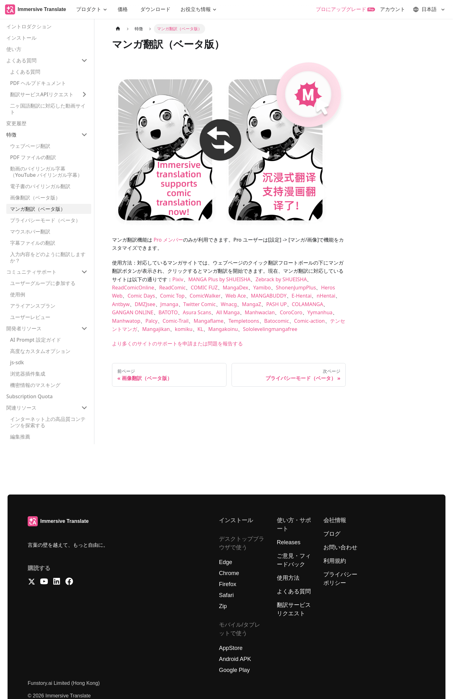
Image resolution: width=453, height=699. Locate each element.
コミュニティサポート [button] (31, 271)
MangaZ (251, 304)
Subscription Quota (29, 396)
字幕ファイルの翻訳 (32, 242)
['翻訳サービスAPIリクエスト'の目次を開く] (84, 94)
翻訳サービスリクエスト (294, 609)
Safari (226, 595)
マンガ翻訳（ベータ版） (37, 208)
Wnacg (229, 304)
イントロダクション (29, 26)
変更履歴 (16, 123)
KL (200, 329)
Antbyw (121, 304)
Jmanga (169, 304)
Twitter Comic (199, 304)
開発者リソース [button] (24, 328)
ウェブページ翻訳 (30, 146)
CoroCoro (291, 312)
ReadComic (172, 287)
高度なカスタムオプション (40, 351)
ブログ (331, 534)
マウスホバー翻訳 (30, 231)
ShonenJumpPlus (296, 287)
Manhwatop (126, 320)
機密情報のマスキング (35, 385)
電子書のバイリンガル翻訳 (40, 186)
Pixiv (177, 279)
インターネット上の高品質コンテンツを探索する (48, 422)
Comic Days (141, 295)
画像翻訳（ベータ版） (35, 197)
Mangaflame (208, 320)
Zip (223, 606)
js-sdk (17, 362)
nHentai (325, 295)
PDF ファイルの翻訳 (33, 157)
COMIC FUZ (204, 287)
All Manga (228, 312)
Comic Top (172, 295)
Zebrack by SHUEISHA (281, 279)
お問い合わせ (340, 547)
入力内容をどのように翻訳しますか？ (48, 257)
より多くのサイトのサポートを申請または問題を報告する (177, 343)
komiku (184, 329)
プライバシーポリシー (340, 578)
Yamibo (262, 287)
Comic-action (309, 320)
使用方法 (288, 578)
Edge (225, 562)
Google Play (234, 670)
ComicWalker (205, 295)
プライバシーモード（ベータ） (45, 220)
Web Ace (236, 295)
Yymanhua (320, 312)
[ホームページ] (118, 29)
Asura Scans (197, 312)
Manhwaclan (260, 312)
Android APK (235, 659)
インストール (21, 37)
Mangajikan (156, 329)
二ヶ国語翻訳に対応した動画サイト (48, 108)
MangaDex (235, 287)
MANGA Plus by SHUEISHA (219, 279)
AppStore (231, 648)
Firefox (227, 584)
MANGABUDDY (269, 295)
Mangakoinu (223, 329)
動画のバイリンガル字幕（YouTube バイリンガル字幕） (46, 171)
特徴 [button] (11, 134)
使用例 (17, 294)
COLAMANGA (307, 304)
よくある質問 (25, 71)
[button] (92, 9)
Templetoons (243, 320)
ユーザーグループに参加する (43, 283)
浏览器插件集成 (27, 373)
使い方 (13, 49)
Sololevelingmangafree (270, 329)
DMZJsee (145, 304)
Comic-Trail (176, 320)
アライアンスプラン (32, 305)
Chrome (229, 573)
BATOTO (168, 312)
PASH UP (276, 304)
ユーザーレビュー (30, 317)
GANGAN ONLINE (133, 312)
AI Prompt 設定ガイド (35, 339)
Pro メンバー (168, 239)
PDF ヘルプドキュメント (38, 83)
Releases (288, 542)
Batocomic (276, 320)
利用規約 (334, 561)
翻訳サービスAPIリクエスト (42, 94)
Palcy (151, 320)
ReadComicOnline (133, 287)
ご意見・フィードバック (294, 560)
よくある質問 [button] (21, 60)
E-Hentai (302, 295)
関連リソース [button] (21, 407)
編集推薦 (20, 436)
